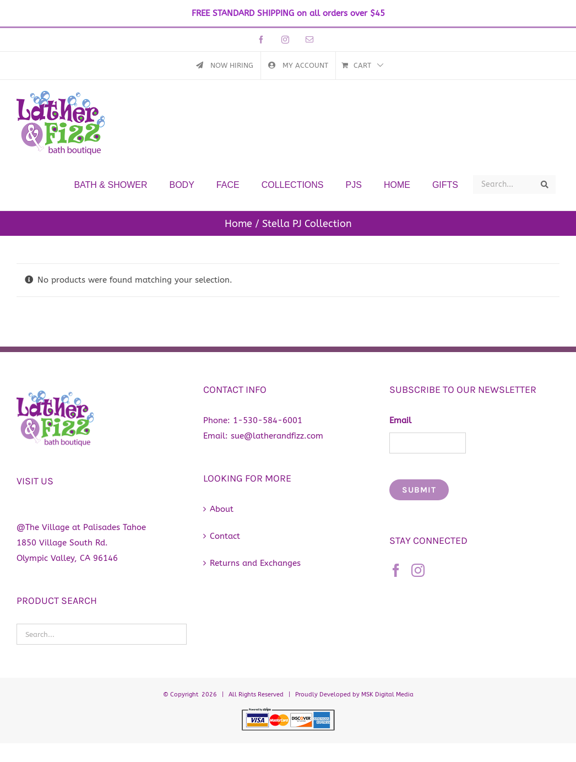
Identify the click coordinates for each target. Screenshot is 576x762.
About (221, 509)
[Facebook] (396, 570)
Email (400, 420)
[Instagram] (418, 570)
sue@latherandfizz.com (277, 436)
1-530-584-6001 (267, 420)
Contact (225, 536)
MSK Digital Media (387, 694)
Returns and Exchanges (255, 563)
